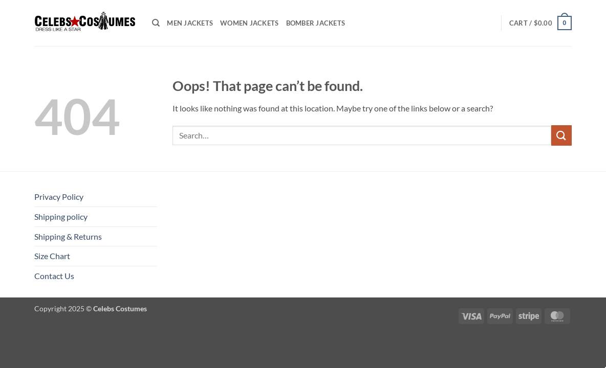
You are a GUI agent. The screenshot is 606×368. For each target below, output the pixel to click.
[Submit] (561, 135)
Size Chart (52, 256)
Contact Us (54, 276)
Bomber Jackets (315, 23)
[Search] (156, 23)
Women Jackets (249, 23)
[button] (540, 23)
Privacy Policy (58, 196)
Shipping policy (61, 216)
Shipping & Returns (68, 236)
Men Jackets (190, 23)
